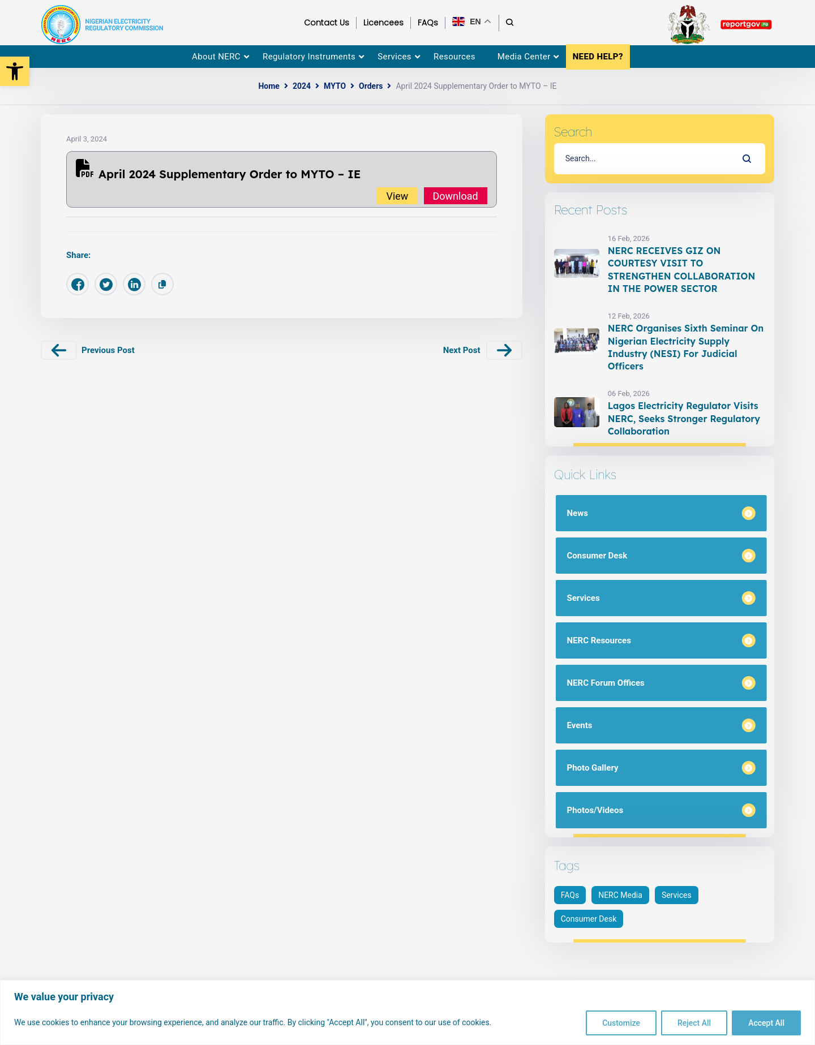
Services (677, 895)
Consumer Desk (589, 918)
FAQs (570, 895)
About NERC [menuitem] (216, 56)
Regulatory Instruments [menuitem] (309, 56)
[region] (407, 1012)
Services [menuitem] (394, 56)
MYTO (335, 86)
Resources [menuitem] (454, 56)
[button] (14, 71)
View (397, 195)
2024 (302, 86)
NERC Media (620, 895)
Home (268, 86)
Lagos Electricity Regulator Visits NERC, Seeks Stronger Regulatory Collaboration (684, 418)
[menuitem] (799, 108)
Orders (371, 86)
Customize (621, 1022)
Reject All (694, 1022)
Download (455, 195)
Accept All (766, 1022)
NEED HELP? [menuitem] (598, 56)
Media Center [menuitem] (524, 56)
